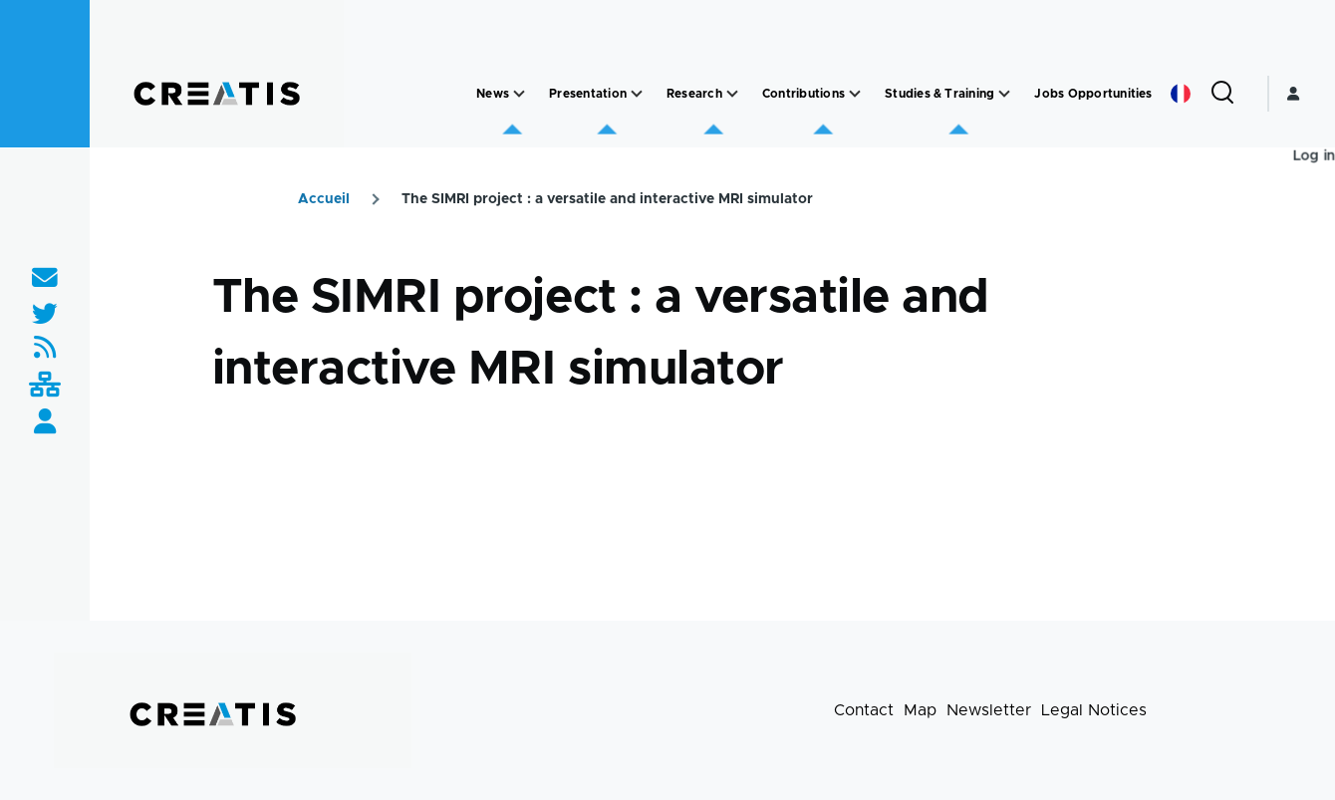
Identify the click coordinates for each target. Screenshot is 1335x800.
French (1181, 94)
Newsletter (988, 710)
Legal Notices (1094, 710)
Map (920, 710)
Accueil (324, 199)
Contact (864, 710)
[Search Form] (1222, 93)
